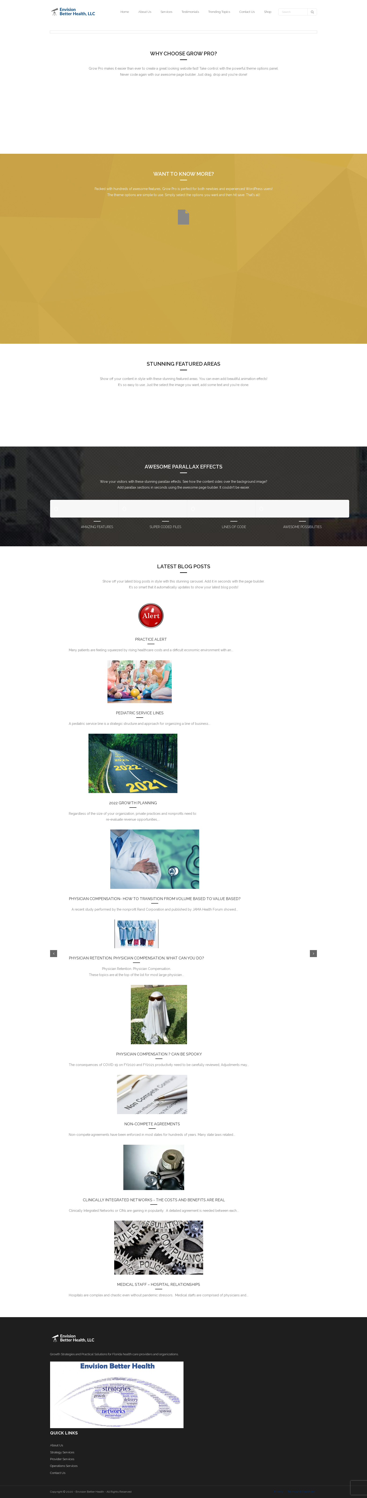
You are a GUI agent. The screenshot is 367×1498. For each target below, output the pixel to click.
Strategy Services (62, 1452)
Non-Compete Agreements (152, 1124)
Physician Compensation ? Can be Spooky (159, 1054)
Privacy (278, 1491)
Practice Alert (151, 639)
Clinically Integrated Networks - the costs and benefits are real (154, 1200)
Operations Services (63, 1466)
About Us (56, 1445)
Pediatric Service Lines (140, 713)
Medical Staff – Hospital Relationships (158, 1284)
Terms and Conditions (301, 1491)
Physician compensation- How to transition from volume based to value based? (155, 899)
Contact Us (57, 1473)
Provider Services (62, 1459)
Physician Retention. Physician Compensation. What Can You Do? (136, 958)
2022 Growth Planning (133, 803)
